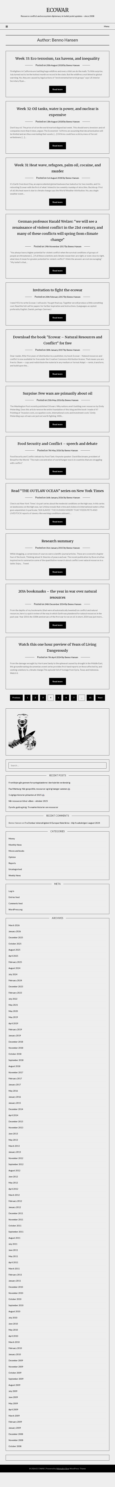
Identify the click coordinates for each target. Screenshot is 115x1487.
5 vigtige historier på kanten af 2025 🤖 (27, 809)
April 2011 (13, 1277)
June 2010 (13, 1338)
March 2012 (14, 1209)
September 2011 (16, 1246)
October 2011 (15, 1240)
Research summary (57, 554)
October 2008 (15, 1461)
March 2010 (14, 1356)
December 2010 (16, 1301)
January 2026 (15, 946)
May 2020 (13, 1025)
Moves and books (16, 865)
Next (100, 712)
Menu (106, 26)
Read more (58, 95)
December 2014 (16, 1124)
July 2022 (13, 1013)
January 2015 (15, 1117)
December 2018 (16, 1056)
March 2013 (14, 1160)
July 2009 (13, 1405)
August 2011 (14, 1252)
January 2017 (15, 1099)
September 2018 (16, 1074)
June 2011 (13, 1264)
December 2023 (16, 1001)
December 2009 (16, 1375)
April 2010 (13, 1350)
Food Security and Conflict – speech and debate (57, 451)
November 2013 (16, 1142)
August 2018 (14, 1081)
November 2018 (16, 1062)
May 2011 (13, 1271)
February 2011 (15, 1289)
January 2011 (15, 1295)
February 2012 (15, 1215)
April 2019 (13, 1038)
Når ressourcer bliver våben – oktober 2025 (28, 815)
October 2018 (15, 1068)
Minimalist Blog (62, 1483)
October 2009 (15, 1387)
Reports (12, 878)
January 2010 (15, 1369)
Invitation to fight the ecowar (57, 296)
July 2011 (13, 1258)
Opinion (12, 871)
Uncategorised (15, 884)
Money (12, 853)
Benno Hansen (74, 71)
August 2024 (14, 982)
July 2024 (13, 989)
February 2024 (15, 995)
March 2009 (14, 1430)
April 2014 (13, 1130)
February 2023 (15, 1007)
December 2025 (16, 952)
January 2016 (15, 1111)
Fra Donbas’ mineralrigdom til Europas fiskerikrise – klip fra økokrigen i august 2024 (62, 837)
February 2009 (15, 1436)
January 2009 (15, 1442)
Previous (16, 712)
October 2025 (15, 958)
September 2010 (16, 1320)
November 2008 (16, 1454)
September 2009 (16, 1393)
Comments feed (15, 918)
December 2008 (16, 1448)
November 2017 (16, 1087)
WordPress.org (15, 924)
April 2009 (13, 1424)
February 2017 (15, 1093)
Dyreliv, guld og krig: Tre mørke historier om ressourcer (33, 822)
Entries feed (14, 912)
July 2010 (13, 1332)
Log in (11, 905)
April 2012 (13, 1203)
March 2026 (14, 940)
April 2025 (13, 970)
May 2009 (13, 1418)
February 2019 (15, 1044)
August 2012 (14, 1185)
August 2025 (14, 964)
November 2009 (16, 1381)
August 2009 (14, 1399)
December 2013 (16, 1136)
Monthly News (15, 859)
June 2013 (13, 1148)
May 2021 (13, 1019)
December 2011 (16, 1228)
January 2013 (15, 1166)
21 (90, 712)
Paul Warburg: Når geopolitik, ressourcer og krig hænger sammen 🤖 (39, 803)
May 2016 (13, 1105)
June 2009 (13, 1412)
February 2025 (15, 976)
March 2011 (14, 1283)
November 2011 (16, 1234)
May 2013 (13, 1154)
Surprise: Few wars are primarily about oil (57, 400)
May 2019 (13, 1032)
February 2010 (15, 1362)
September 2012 (16, 1179)
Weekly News (15, 890)
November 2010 (16, 1307)
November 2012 (16, 1173)
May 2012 (13, 1197)
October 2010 (15, 1313)
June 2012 (13, 1191)
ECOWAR (57, 10)
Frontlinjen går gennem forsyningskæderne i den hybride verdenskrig (39, 797)
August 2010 (14, 1326)
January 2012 (15, 1222)
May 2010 (13, 1344)
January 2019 (15, 1050)
